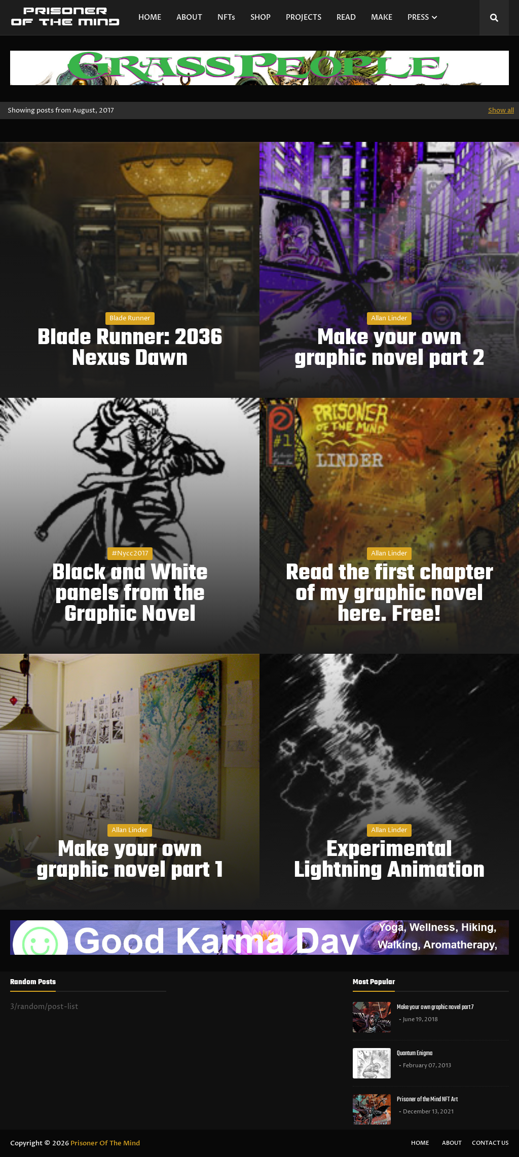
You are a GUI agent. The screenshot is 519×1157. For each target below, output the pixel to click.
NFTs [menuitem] (226, 17)
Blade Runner (130, 318)
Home (420, 1143)
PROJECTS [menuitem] (303, 17)
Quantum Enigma (414, 1053)
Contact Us (490, 1143)
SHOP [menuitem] (260, 17)
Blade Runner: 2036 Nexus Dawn (130, 349)
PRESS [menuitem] (418, 17)
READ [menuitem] (346, 17)
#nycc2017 (130, 553)
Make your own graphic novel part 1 (129, 861)
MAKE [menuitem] (381, 17)
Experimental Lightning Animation (389, 861)
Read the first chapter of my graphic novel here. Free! (389, 594)
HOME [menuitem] (149, 17)
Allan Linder (389, 318)
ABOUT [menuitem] (189, 17)
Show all (501, 110)
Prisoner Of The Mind (105, 1143)
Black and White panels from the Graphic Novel (130, 594)
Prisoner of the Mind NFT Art (427, 1099)
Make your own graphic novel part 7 (435, 1007)
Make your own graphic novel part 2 (389, 349)
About (452, 1143)
